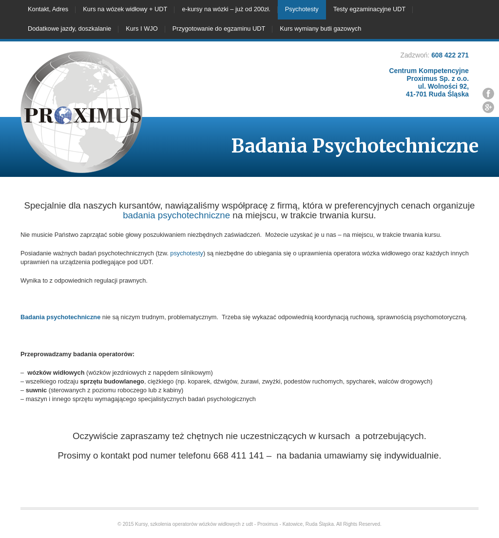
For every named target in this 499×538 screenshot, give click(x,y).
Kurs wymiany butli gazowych (320, 28)
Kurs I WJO (141, 28)
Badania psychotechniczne (60, 317)
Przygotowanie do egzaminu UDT (219, 28)
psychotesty (186, 253)
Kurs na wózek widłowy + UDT (125, 9)
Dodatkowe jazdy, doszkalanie (69, 28)
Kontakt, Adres (48, 9)
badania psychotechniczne (176, 215)
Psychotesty (302, 9)
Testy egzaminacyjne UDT (369, 9)
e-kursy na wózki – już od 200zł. (226, 9)
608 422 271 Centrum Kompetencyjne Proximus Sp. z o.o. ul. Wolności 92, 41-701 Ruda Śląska (429, 74)
